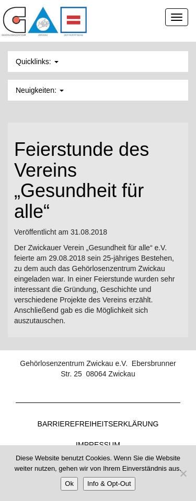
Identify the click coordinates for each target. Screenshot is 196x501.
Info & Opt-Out (109, 483)
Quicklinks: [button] (37, 61)
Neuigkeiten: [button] (40, 90)
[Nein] (183, 473)
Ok (69, 483)
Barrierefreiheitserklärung (98, 424)
